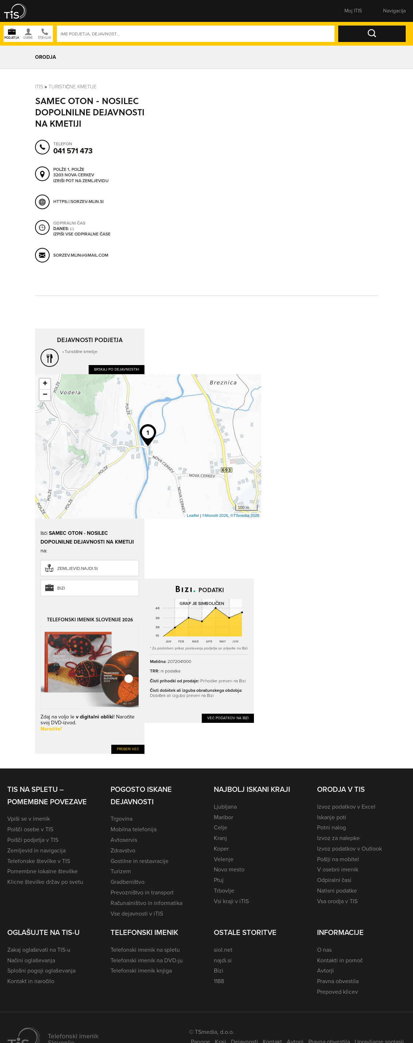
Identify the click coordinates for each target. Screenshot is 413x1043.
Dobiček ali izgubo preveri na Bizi (182, 695)
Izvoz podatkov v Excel (346, 806)
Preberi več (128, 749)
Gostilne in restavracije (140, 861)
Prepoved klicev (337, 992)
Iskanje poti (331, 817)
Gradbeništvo (127, 882)
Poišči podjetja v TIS (32, 840)
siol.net (223, 950)
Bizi (61, 588)
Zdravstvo (123, 850)
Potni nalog (331, 827)
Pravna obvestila (338, 981)
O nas (324, 950)
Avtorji (325, 970)
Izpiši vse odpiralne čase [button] (82, 234)
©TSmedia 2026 (244, 515)
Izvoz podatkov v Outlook (349, 848)
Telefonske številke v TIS (38, 861)
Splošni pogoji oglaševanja (41, 970)
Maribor (223, 817)
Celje (220, 827)
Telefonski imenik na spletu (145, 950)
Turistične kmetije (73, 87)
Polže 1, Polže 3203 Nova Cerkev (73, 172)
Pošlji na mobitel (338, 859)
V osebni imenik (337, 869)
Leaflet (193, 515)
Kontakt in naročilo (30, 981)
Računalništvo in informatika (146, 903)
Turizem (121, 871)
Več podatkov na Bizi (227, 718)
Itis (39, 87)
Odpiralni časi (334, 880)
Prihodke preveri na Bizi (223, 681)
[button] (20, 11)
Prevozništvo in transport (142, 892)
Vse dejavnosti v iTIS (137, 913)
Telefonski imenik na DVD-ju (147, 960)
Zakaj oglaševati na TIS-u (38, 950)
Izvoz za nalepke (338, 838)
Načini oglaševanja (31, 960)
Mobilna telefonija (134, 829)
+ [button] (45, 384)
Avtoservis (124, 840)
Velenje (223, 859)
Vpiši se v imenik (28, 818)
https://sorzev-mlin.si (78, 201)
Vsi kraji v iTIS (231, 901)
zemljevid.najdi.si (77, 568)
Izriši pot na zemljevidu (81, 181)
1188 (219, 981)
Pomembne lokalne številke (42, 871)
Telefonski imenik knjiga (141, 970)
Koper (221, 848)
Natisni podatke (337, 890)
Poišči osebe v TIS (30, 829)
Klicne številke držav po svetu (45, 882)
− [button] (45, 395)
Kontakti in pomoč (340, 960)
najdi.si (223, 960)
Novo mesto (229, 869)
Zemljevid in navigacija (36, 850)
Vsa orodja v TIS (337, 901)
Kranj (220, 838)
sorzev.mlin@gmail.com (80, 255)
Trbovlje (224, 890)
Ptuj (219, 880)
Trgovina (121, 818)
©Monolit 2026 (215, 515)
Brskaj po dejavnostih (116, 369)
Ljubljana (225, 806)
